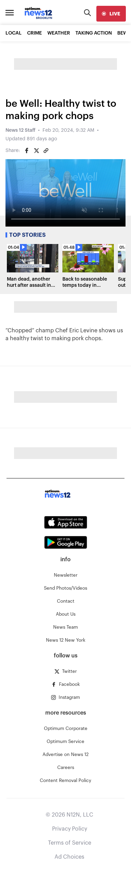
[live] (111, 14)
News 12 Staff (20, 130)
